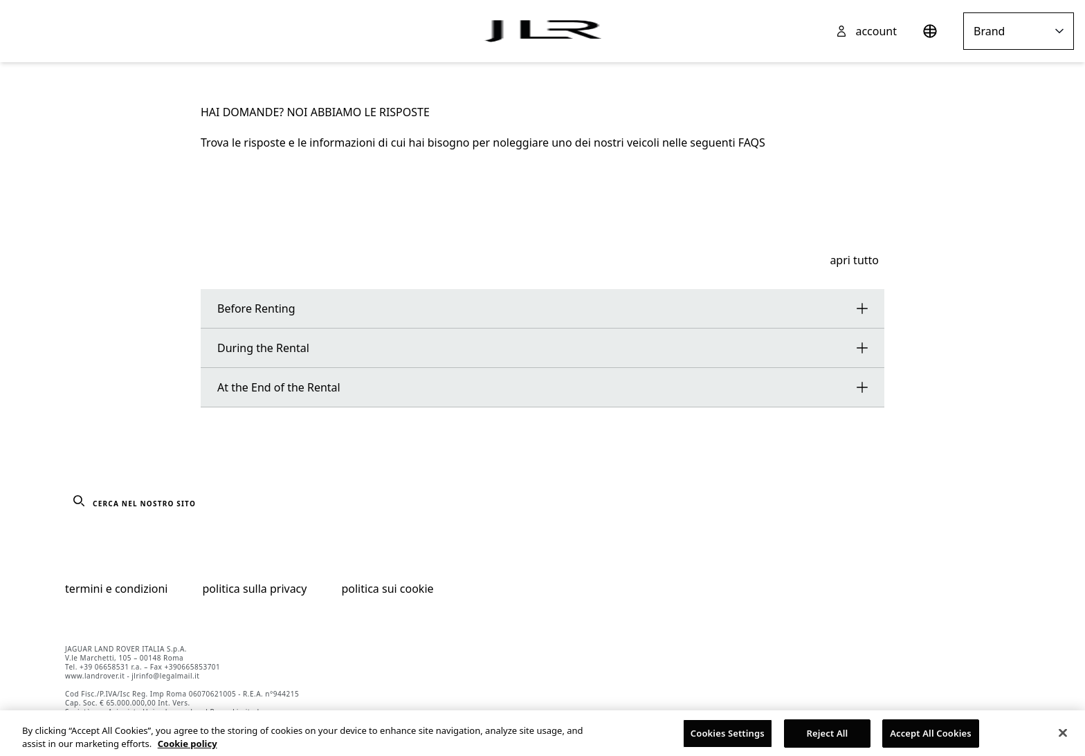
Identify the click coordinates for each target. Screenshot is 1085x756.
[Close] (1063, 736)
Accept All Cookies (931, 736)
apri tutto (854, 260)
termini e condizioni (116, 588)
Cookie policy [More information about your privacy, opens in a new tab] (187, 747)
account (876, 31)
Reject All (827, 736)
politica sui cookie (387, 588)
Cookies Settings (728, 736)
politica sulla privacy (255, 588)
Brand (1019, 31)
